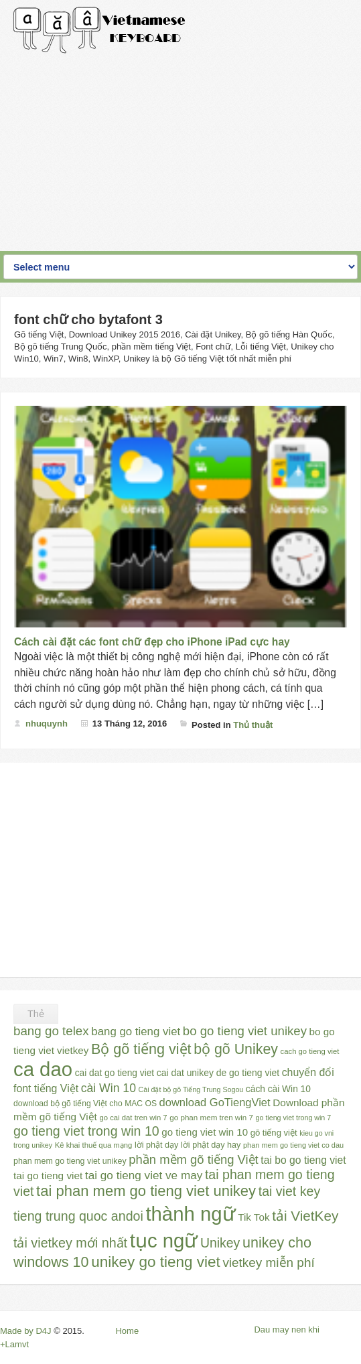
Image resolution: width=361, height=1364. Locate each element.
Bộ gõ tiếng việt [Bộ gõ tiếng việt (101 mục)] (141, 1049)
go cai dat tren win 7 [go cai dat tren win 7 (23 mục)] (133, 1118)
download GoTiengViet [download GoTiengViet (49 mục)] (215, 1102)
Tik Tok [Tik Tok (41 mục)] (253, 1217)
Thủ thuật (253, 725)
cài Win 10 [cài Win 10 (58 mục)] (108, 1088)
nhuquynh (46, 723)
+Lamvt (14, 1344)
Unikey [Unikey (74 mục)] (220, 1242)
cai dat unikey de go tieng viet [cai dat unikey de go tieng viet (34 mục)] (218, 1072)
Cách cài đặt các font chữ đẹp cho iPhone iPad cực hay (152, 642)
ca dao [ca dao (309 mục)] (42, 1069)
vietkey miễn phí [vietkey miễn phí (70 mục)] (268, 1263)
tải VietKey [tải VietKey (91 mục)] (305, 1215)
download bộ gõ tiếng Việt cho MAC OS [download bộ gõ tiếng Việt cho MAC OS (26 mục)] (85, 1103)
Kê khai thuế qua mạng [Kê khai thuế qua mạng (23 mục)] (94, 1145)
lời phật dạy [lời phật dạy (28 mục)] (156, 1145)
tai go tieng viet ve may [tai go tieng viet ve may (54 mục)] (143, 1175)
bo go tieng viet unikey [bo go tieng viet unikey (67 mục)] (245, 1031)
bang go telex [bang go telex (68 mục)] (51, 1031)
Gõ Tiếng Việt (99, 30)
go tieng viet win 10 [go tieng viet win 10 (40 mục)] (204, 1132)
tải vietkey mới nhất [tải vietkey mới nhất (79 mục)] (70, 1242)
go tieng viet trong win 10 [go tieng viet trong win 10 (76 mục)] (86, 1131)
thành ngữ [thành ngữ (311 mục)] (190, 1214)
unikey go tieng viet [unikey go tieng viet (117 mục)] (155, 1262)
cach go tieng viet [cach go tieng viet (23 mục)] (310, 1051)
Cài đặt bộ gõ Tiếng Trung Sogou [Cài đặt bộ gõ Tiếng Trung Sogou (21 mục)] (191, 1089)
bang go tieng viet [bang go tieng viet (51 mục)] (135, 1031)
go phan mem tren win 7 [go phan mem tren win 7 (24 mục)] (211, 1117)
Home (127, 1331)
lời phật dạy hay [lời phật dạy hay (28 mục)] (210, 1145)
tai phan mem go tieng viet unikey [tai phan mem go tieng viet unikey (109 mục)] (146, 1191)
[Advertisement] (180, 147)
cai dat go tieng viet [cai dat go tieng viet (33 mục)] (114, 1073)
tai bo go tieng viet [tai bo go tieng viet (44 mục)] (303, 1160)
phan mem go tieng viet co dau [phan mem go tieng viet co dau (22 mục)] (293, 1145)
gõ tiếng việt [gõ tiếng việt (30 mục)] (273, 1133)
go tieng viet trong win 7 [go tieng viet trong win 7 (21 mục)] (294, 1118)
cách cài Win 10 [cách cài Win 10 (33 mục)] (278, 1089)
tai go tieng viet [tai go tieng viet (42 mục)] (47, 1175)
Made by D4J (26, 1331)
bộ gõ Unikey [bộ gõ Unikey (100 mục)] (236, 1049)
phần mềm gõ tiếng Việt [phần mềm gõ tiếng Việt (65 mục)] (193, 1159)
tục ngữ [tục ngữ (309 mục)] (164, 1240)
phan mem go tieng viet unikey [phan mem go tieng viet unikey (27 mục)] (70, 1161)
